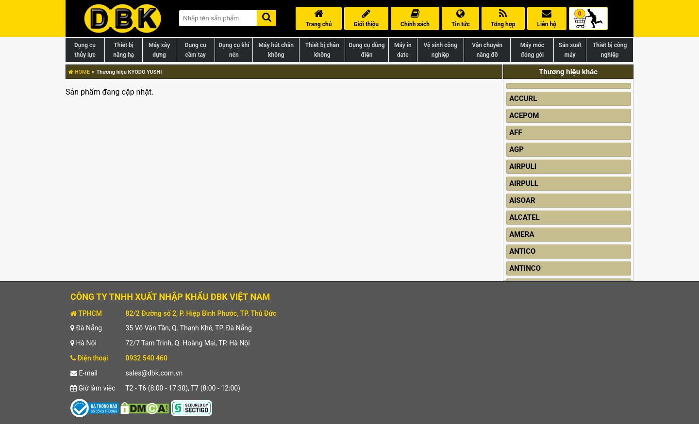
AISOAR (522, 200)
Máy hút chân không (276, 50)
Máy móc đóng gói (532, 50)
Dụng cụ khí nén (233, 50)
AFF (515, 132)
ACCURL (523, 98)
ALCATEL (524, 217)
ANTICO (522, 251)
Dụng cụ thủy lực (85, 50)
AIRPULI (522, 166)
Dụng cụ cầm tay (195, 50)
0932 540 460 (146, 358)
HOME (79, 72)
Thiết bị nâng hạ (123, 50)
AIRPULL (523, 183)
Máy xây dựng (159, 50)
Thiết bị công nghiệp (610, 50)
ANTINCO (525, 268)
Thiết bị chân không (322, 50)
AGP (516, 149)
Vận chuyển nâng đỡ (487, 50)
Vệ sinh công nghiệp (440, 50)
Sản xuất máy (570, 50)
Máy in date (403, 50)
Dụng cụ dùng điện (366, 50)
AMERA (521, 234)
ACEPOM (524, 115)
